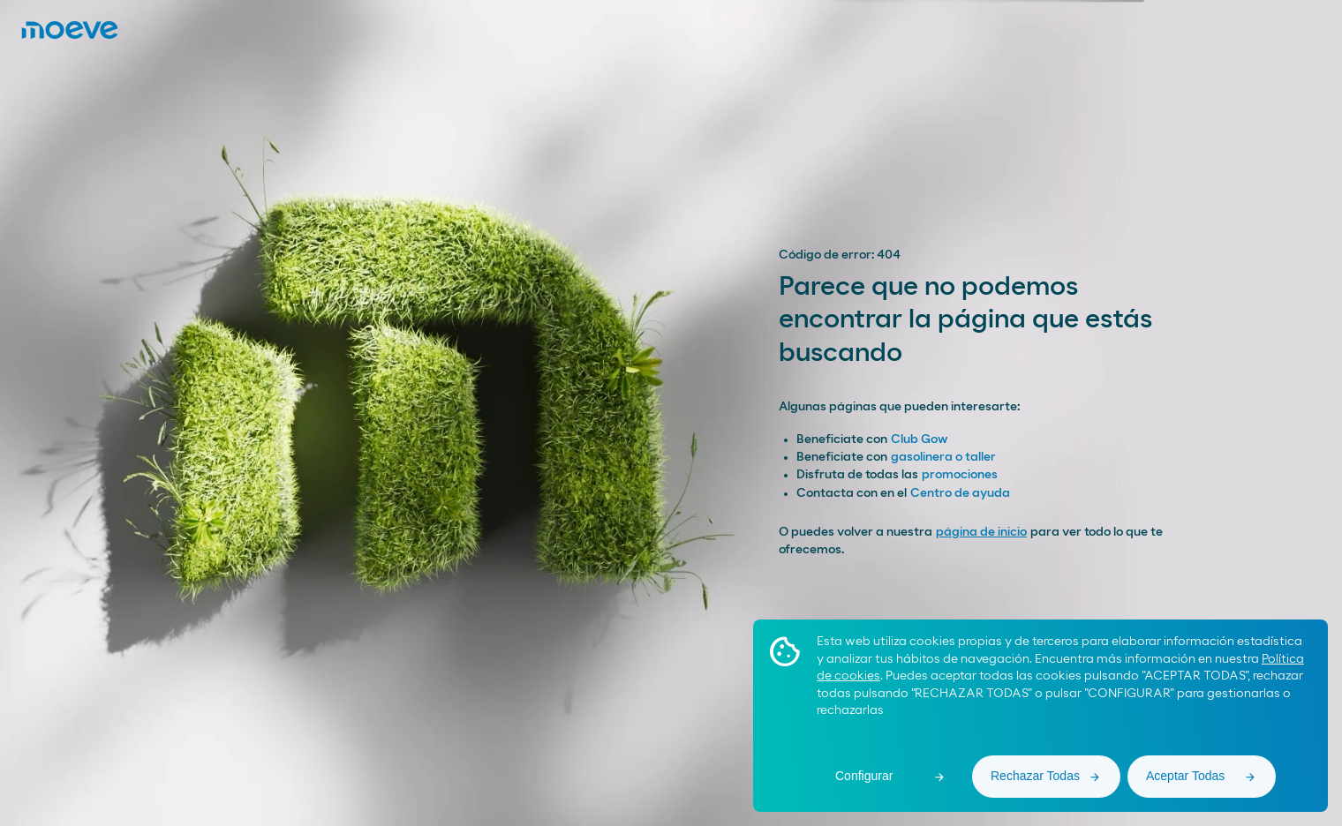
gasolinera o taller (943, 457)
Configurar (864, 776)
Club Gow (919, 439)
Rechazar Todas (1035, 776)
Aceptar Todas (1185, 776)
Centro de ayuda (960, 493)
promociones (960, 475)
